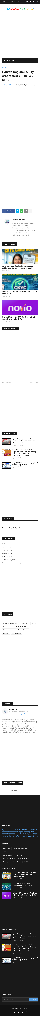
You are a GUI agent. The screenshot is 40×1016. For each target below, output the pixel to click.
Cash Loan (19, 620)
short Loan (27, 862)
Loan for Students (9, 858)
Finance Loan (25, 623)
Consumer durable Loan (10, 623)
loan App (6, 633)
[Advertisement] (20, 35)
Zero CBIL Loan (23, 630)
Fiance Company (8, 855)
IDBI (10, 626)
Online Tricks (18, 219)
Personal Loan (7, 556)
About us (12, 2)
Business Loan (7, 547)
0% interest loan (8, 620)
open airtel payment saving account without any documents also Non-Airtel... (24, 441)
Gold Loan (19, 855)
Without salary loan (9, 560)
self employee (16, 633)
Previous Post (7, 382)
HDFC (34, 623)
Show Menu (10, 60)
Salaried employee (20, 626)
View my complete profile (17, 714)
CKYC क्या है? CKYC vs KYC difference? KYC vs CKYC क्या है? (19, 293)
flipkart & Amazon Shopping (11, 563)
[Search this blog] (15, 999)
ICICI (4, 626)
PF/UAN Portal (7, 553)
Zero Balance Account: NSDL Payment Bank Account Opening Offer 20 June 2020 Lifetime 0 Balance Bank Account (24, 453)
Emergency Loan (7, 550)
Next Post (33, 382)
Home (4, 2)
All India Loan (6, 544)
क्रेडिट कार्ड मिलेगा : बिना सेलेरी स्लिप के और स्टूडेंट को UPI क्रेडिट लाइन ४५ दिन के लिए (18, 318)
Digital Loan (7, 852)
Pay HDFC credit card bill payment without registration (25, 464)
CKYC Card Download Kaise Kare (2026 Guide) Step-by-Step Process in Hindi (17, 267)
